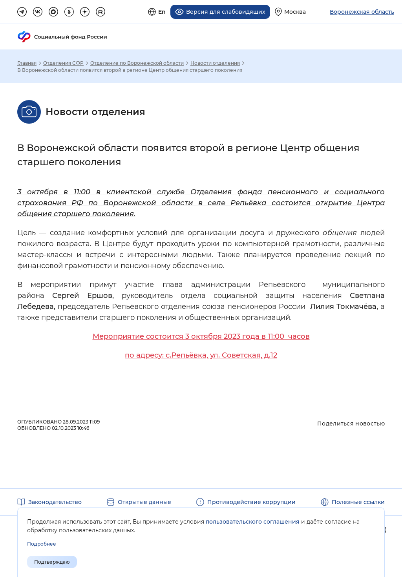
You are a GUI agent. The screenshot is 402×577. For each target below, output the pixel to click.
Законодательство (55, 500)
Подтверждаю (52, 562)
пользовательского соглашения (253, 521)
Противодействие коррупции (251, 500)
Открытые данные (144, 500)
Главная (27, 62)
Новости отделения (215, 62)
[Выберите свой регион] (290, 11)
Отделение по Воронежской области (137, 62)
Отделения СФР (63, 62)
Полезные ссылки (358, 500)
